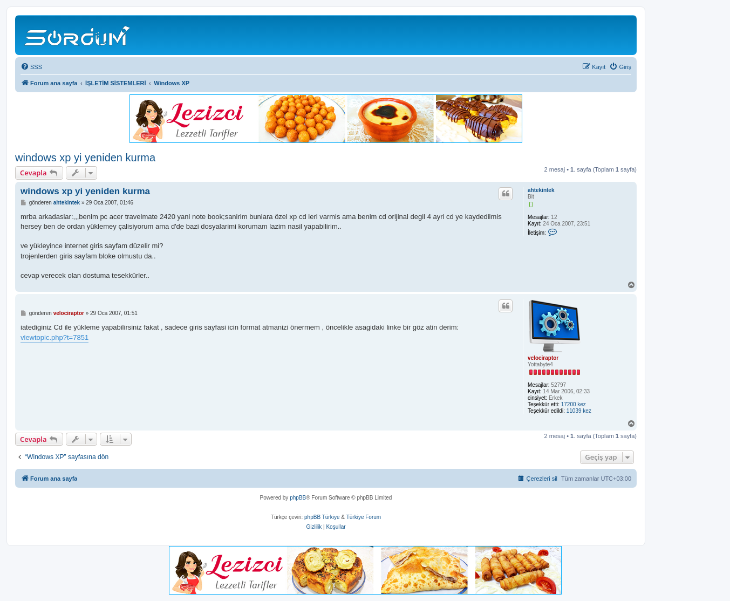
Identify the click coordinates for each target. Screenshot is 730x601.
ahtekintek (541, 190)
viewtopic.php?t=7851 (54, 337)
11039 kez (579, 411)
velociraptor (543, 358)
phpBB (298, 498)
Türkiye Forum (363, 517)
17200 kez (573, 404)
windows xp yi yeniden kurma (85, 157)
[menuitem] (31, 66)
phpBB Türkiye (321, 517)
